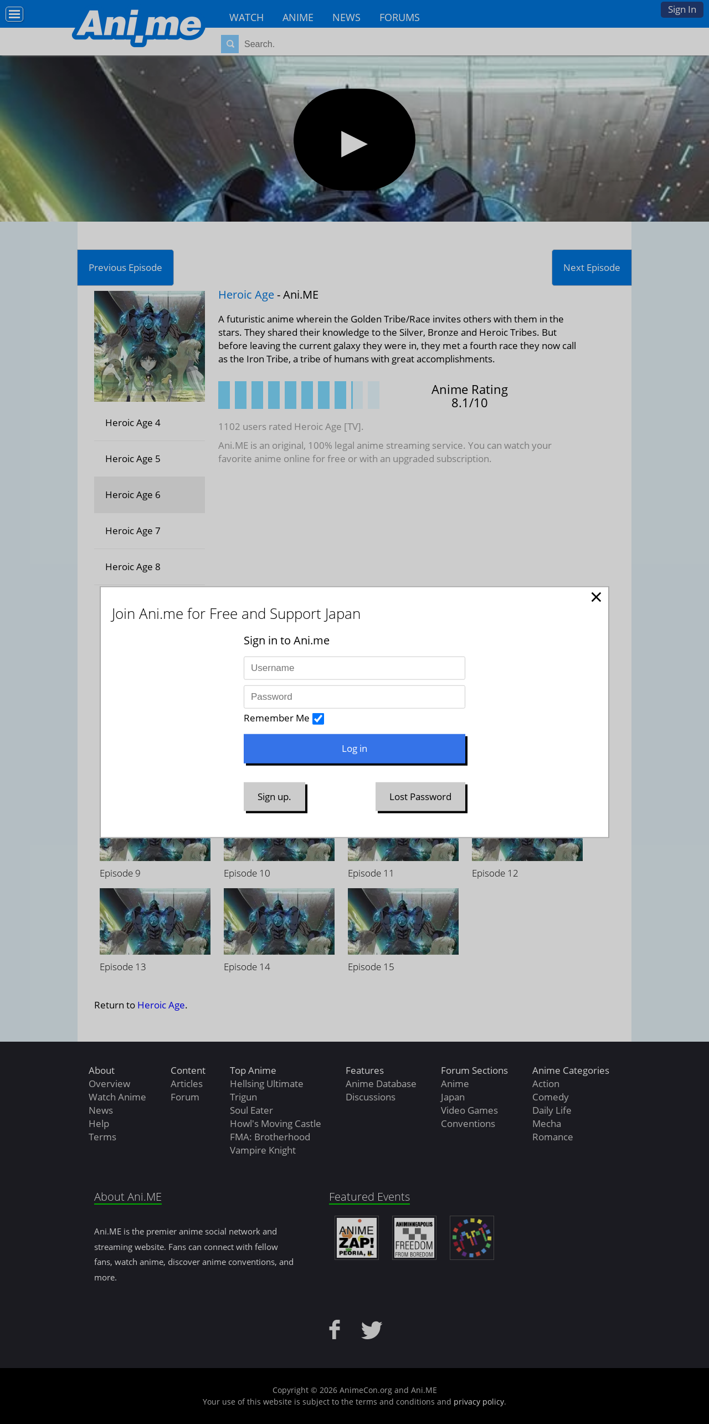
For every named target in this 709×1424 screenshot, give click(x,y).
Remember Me (277, 717)
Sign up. (274, 796)
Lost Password (420, 796)
